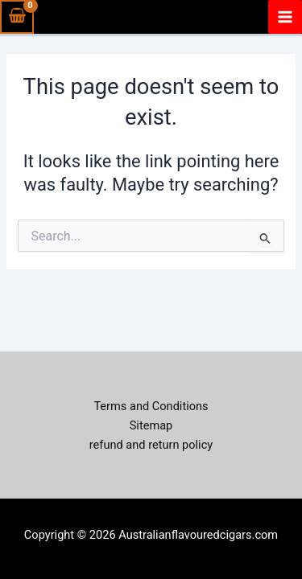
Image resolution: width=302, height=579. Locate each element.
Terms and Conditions (150, 406)
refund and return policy (151, 444)
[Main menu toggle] (285, 17)
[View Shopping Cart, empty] (17, 16)
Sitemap (151, 425)
